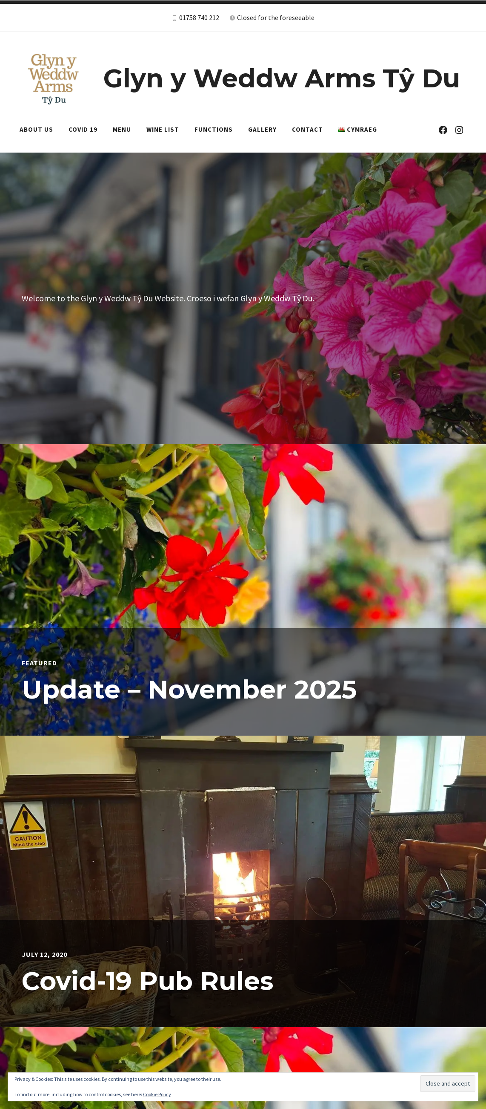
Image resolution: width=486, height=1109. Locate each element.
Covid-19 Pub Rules (147, 980)
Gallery (262, 129)
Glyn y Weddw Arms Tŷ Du (281, 78)
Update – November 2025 (189, 689)
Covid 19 (83, 129)
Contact (307, 129)
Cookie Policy (157, 1094)
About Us (36, 129)
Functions (213, 129)
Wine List (162, 129)
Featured (39, 662)
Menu (122, 129)
